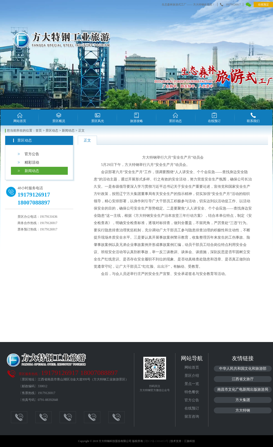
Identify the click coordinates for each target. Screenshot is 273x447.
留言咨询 (192, 416)
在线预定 (263, 4)
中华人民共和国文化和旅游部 (242, 368)
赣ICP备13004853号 (157, 441)
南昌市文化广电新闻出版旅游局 (242, 389)
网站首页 (192, 367)
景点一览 (192, 384)
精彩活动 (32, 162)
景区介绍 (192, 375)
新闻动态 (32, 171)
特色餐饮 (192, 392)
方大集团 (242, 400)
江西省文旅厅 (243, 379)
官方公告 (32, 154)
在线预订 (192, 408)
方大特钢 (242, 410)
